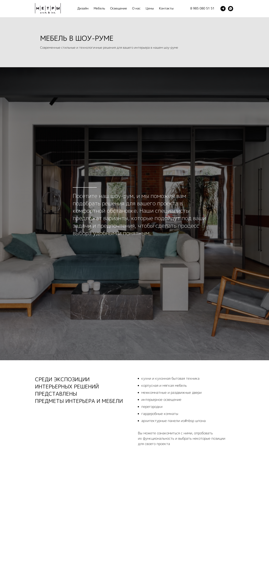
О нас (136, 8)
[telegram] (223, 8)
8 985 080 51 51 (202, 8)
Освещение (118, 8)
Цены (150, 8)
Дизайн (83, 8)
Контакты (166, 8)
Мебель (99, 8)
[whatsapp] (230, 8)
